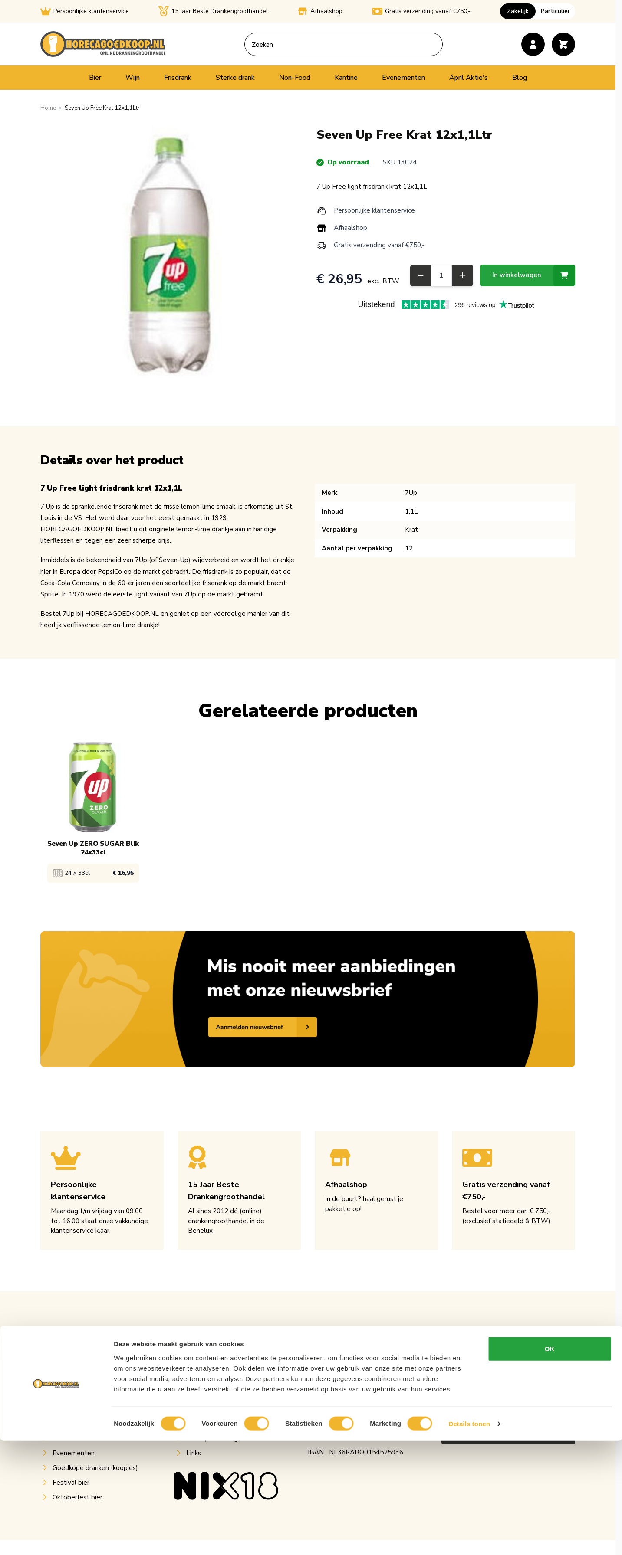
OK (550, 1463)
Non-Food (294, 77)
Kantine (346, 77)
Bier (95, 77)
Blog (519, 77)
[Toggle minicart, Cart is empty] (563, 44)
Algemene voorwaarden (222, 1423)
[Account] (533, 44)
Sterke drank (235, 77)
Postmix (65, 1394)
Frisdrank (177, 77)
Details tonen (469, 1538)
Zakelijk (518, 11)
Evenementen (403, 77)
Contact (198, 1408)
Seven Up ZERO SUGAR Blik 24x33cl (93, 848)
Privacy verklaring (212, 1438)
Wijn (132, 77)
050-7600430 (328, 1397)
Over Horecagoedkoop (220, 1349)
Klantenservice (208, 1364)
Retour (196, 1379)
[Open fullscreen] (169, 255)
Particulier (555, 11)
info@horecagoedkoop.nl (345, 1382)
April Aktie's (468, 77)
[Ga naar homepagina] (48, 108)
